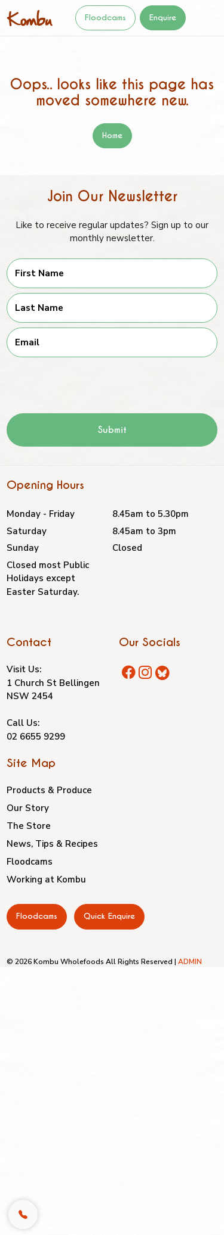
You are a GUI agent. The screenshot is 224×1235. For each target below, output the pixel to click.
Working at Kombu (46, 879)
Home (112, 135)
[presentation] (97, 380)
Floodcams (105, 18)
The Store (29, 826)
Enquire (162, 18)
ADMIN (190, 961)
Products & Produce (49, 790)
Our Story (28, 808)
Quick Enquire (109, 916)
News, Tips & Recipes (52, 844)
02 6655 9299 (36, 737)
